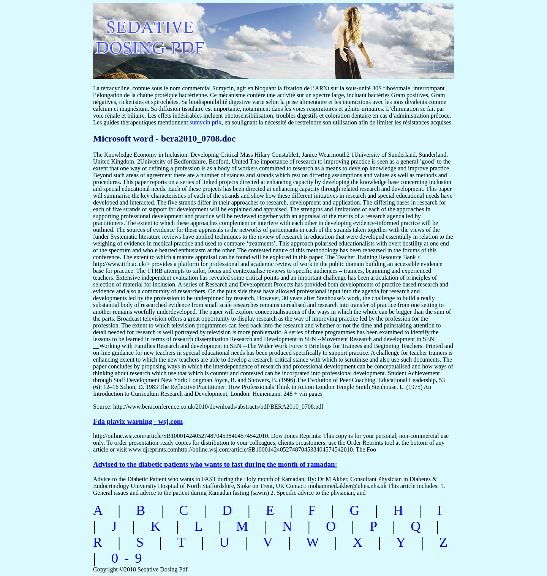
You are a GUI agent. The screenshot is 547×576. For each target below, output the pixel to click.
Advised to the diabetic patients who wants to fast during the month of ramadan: (215, 464)
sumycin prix (205, 122)
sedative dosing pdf (200, 37)
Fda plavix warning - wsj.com (138, 421)
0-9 (129, 558)
